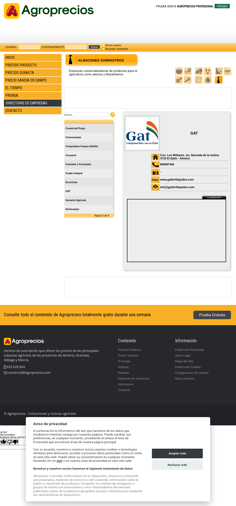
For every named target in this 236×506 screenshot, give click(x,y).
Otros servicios (185, 378)
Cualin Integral (74, 173)
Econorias (71, 182)
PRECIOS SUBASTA (19, 72)
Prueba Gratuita (212, 315)
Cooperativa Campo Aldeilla (81, 146)
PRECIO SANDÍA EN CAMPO (26, 80)
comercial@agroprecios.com (28, 372)
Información (126, 384)
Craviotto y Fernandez (78, 164)
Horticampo (72, 209)
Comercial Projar (75, 128)
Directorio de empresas (133, 378)
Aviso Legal (183, 355)
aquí (59, 460)
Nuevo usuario (113, 45)
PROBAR (222, 6)
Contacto (124, 390)
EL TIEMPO (13, 88)
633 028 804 (14, 367)
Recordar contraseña (116, 48)
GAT (68, 191)
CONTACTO (13, 110)
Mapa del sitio (184, 361)
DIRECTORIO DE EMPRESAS (26, 103)
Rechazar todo (177, 465)
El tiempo (124, 361)
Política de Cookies (188, 367)
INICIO (10, 57)
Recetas (123, 372)
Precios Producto (129, 349)
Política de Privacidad (189, 349)
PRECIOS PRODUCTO (21, 65)
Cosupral (70, 155)
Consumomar (73, 137)
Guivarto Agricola (75, 200)
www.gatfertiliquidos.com (177, 179)
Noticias (123, 367)
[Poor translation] (13, 442)
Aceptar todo (177, 453)
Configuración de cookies (192, 372)
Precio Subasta (128, 355)
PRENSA (11, 95)
